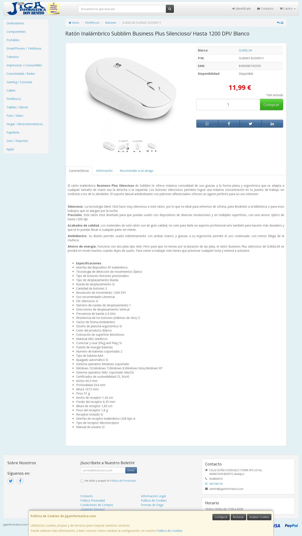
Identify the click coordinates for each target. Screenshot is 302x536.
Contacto (265, 8)
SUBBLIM (245, 50)
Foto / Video (15, 116)
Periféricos (14, 99)
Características (79, 171)
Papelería (13, 132)
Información (104, 171)
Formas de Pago (152, 505)
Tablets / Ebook (17, 107)
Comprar (271, 104)
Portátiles (13, 40)
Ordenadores (15, 23)
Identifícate (241, 8)
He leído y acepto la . (111, 480)
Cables (11, 90)
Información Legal (153, 496)
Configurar (221, 517)
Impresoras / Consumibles (24, 65)
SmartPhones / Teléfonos (24, 48)
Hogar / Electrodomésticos (25, 124)
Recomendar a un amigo (136, 171)
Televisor (13, 57)
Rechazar (238, 517)
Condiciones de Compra (96, 505)
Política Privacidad (92, 500)
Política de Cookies (169, 531)
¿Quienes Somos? (92, 509)
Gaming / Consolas (19, 82)
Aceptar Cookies (259, 517)
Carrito (287, 8)
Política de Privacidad (123, 480)
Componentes (16, 32)
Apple (10, 149)
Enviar (131, 470)
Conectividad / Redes (21, 74)
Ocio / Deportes (17, 141)
